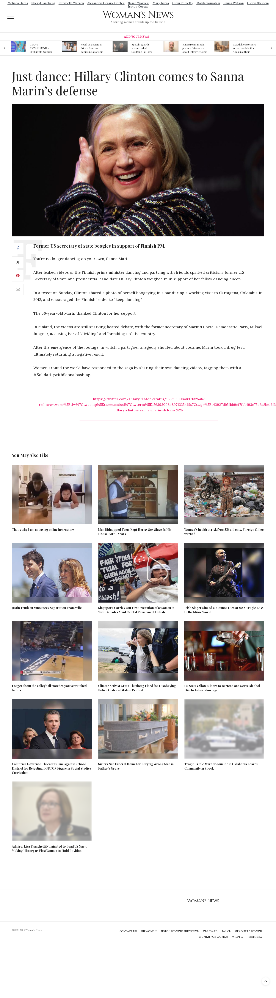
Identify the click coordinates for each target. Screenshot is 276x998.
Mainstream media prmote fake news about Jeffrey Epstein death (194, 48)
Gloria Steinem (258, 3)
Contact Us (128, 931)
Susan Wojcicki (138, 3)
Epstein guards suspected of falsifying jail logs (142, 48)
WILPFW (237, 936)
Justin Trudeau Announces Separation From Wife (47, 608)
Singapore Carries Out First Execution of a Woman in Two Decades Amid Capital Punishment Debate (136, 610)
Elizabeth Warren (71, 3)
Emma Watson (233, 3)
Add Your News (136, 37)
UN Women (149, 931)
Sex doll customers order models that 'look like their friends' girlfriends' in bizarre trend (244, 48)
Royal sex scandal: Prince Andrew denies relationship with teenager (92, 48)
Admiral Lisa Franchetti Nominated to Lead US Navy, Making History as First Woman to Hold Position (49, 848)
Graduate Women (248, 931)
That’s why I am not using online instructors (43, 530)
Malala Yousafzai (208, 3)
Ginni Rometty (182, 3)
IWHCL (226, 931)
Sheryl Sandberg (43, 3)
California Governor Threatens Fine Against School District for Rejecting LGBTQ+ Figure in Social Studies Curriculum (51, 768)
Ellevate (210, 931)
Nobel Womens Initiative (180, 931)
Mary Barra (161, 3)
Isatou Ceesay (138, 6)
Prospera (255, 936)
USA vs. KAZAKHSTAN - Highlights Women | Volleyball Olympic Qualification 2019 (41, 48)
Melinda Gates (18, 3)
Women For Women (213, 936)
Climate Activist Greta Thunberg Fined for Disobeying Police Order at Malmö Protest (137, 688)
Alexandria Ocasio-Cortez (106, 3)
